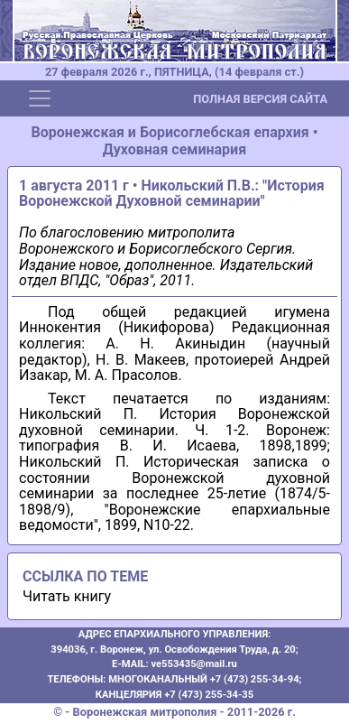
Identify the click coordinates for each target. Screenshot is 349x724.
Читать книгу (67, 596)
